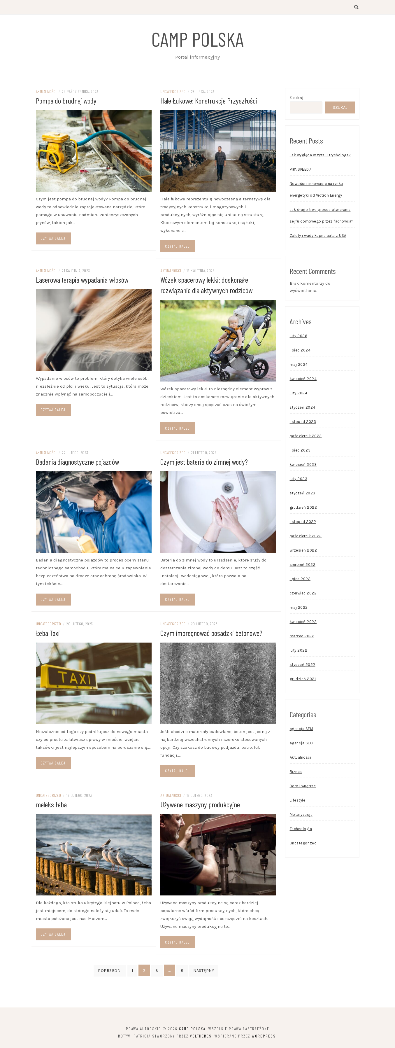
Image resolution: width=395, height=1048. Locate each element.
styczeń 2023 (302, 494)
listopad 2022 (303, 522)
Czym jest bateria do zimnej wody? (204, 461)
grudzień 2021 (303, 680)
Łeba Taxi (48, 632)
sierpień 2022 (303, 565)
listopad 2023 (303, 422)
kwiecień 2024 (303, 379)
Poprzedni (110, 970)
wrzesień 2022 (303, 551)
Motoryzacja (301, 815)
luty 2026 (299, 337)
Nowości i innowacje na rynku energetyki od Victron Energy (316, 190)
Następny (203, 970)
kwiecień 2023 (303, 465)
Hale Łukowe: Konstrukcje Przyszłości (208, 101)
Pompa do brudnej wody (66, 101)
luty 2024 (299, 394)
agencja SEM (301, 729)
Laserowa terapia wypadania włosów (82, 280)
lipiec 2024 (300, 351)
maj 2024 (299, 365)
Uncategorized (173, 92)
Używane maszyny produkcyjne (200, 804)
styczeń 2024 (302, 408)
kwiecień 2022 (303, 622)
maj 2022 (299, 608)
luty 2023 (299, 479)
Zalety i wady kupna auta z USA (318, 236)
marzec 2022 (302, 637)
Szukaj (296, 98)
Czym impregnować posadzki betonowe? (211, 632)
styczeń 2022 (302, 665)
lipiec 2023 (300, 451)
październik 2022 (306, 537)
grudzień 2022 (303, 508)
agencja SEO (301, 744)
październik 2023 (306, 437)
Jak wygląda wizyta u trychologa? (320, 156)
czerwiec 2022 (303, 594)
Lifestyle (298, 801)
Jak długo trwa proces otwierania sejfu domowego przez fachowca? (322, 216)
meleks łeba (51, 804)
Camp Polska (197, 38)
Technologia (301, 829)
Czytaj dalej (53, 239)
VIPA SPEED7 (301, 170)
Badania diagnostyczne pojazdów (77, 461)
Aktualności (46, 92)
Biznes (296, 772)
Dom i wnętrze (303, 787)
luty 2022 (299, 651)
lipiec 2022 (300, 580)
